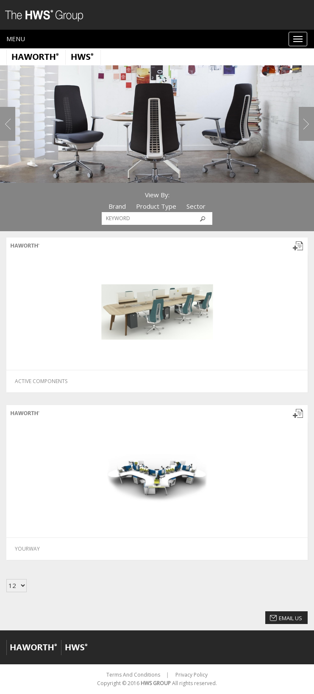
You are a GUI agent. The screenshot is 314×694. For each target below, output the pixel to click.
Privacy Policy (191, 674)
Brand (117, 206)
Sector (196, 206)
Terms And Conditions (133, 674)
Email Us (290, 618)
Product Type (156, 206)
